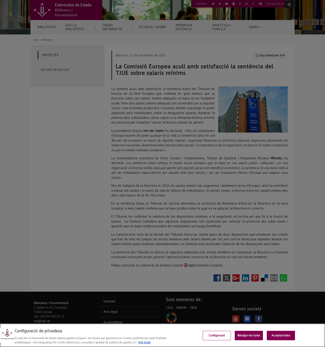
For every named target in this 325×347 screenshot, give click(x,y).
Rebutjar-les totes (248, 336)
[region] (162, 335)
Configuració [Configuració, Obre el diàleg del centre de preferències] (217, 336)
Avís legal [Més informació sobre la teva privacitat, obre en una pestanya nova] (144, 342)
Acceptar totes (281, 336)
